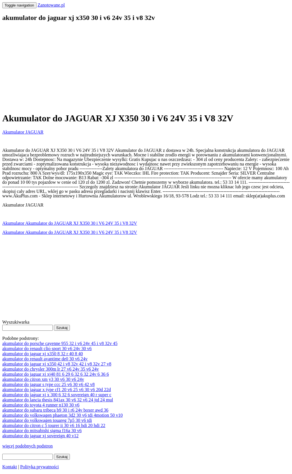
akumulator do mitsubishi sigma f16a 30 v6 (42, 430)
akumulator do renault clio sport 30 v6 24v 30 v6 (47, 348)
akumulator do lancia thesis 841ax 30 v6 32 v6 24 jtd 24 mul (57, 399)
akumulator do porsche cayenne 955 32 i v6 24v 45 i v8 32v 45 (59, 343)
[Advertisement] (146, 67)
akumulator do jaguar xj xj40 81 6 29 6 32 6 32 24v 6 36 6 (55, 374)
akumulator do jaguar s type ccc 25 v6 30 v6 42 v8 (48, 384)
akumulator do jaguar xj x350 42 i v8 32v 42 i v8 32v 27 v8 (56, 363)
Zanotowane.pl (51, 5)
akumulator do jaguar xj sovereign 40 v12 (40, 435)
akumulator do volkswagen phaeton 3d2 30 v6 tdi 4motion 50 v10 (62, 415)
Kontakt (9, 466)
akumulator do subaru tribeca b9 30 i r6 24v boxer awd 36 (55, 410)
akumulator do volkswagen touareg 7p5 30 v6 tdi (47, 420)
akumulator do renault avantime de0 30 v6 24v (45, 358)
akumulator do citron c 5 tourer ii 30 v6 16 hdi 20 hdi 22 (53, 425)
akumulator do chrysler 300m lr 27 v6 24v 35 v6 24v (50, 369)
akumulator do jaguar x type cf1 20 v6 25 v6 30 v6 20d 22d (56, 389)
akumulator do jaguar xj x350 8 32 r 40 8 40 (42, 353)
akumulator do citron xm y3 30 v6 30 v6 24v (43, 379)
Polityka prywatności (39, 466)
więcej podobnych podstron (27, 446)
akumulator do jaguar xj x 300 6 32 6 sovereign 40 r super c (56, 394)
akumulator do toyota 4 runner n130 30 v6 (41, 405)
